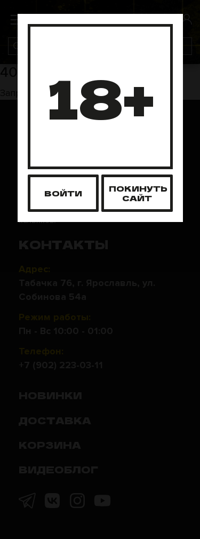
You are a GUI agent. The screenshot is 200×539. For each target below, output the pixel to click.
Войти (63, 193)
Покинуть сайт (138, 193)
